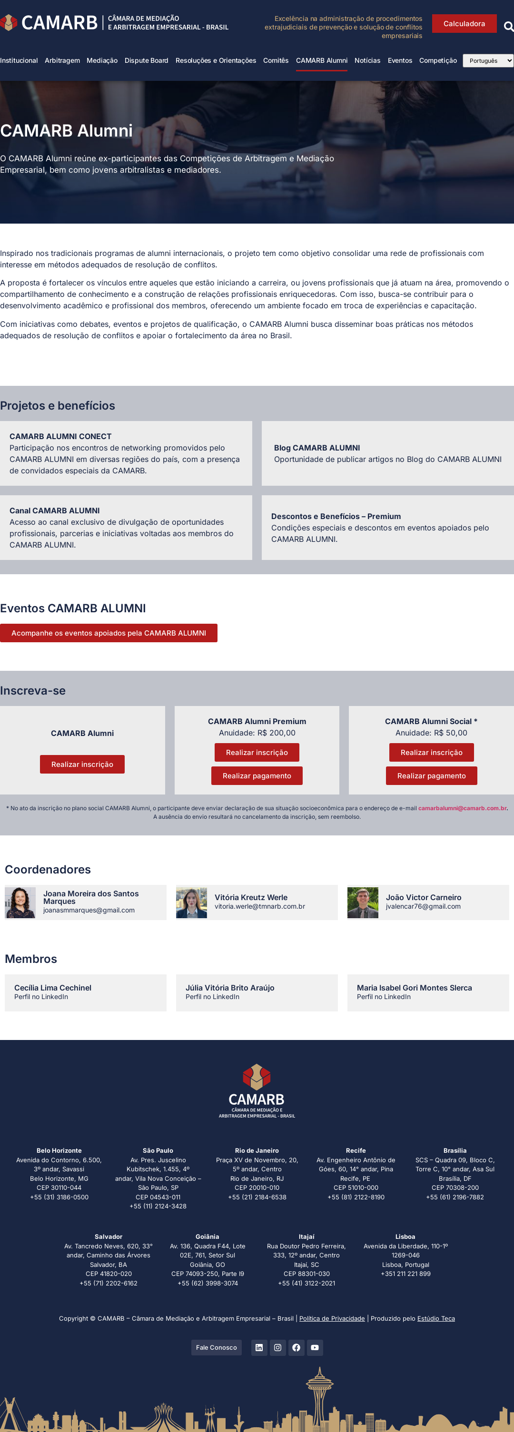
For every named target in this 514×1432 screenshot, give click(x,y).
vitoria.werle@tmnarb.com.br (260, 906)
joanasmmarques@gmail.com (89, 910)
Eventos (400, 60)
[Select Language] (488, 61)
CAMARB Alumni (321, 60)
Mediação (102, 60)
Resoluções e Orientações (216, 60)
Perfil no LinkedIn (41, 996)
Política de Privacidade (332, 1318)
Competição (437, 60)
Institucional (19, 60)
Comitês (276, 60)
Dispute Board (146, 60)
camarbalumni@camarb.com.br (462, 808)
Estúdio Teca (436, 1318)
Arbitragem (62, 60)
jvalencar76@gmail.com (423, 906)
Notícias (367, 60)
